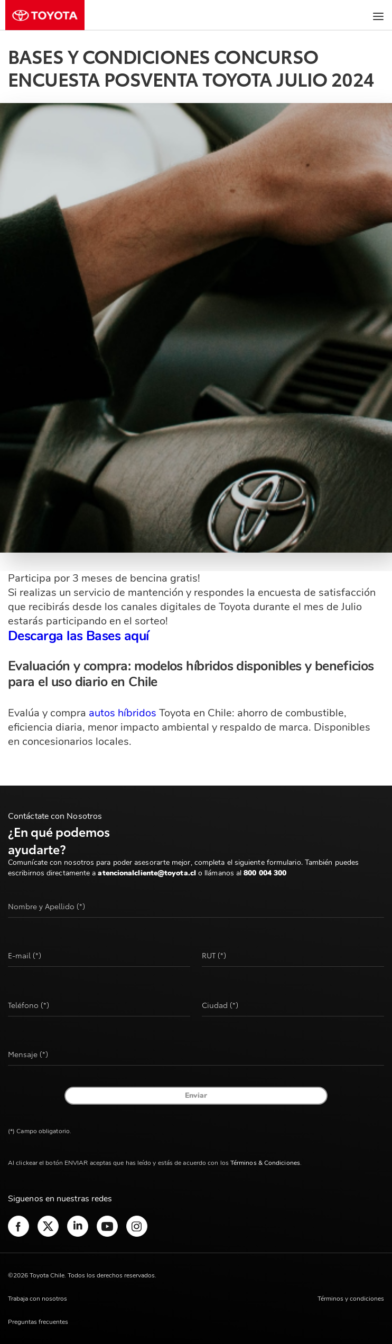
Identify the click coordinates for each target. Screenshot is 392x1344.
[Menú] (376, 16)
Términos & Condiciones (265, 1163)
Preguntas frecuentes (38, 1322)
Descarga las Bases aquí (78, 636)
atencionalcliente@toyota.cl (146, 873)
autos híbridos (122, 713)
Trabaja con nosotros (37, 1298)
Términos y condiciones (351, 1298)
